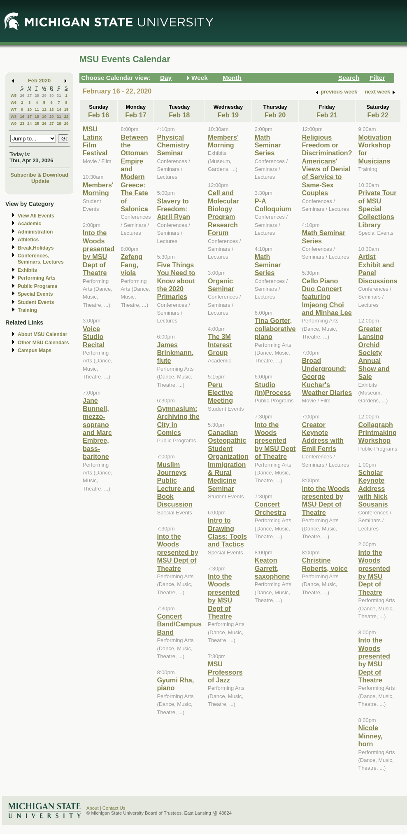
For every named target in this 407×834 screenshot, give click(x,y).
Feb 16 (98, 115)
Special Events (35, 294)
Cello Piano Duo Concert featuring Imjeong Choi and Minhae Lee (326, 297)
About (92, 808)
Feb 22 (377, 115)
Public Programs (37, 286)
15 (66, 109)
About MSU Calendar (42, 334)
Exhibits (27, 270)
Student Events (36, 302)
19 (44, 116)
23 (22, 123)
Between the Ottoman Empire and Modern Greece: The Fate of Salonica (134, 173)
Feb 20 (275, 115)
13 (51, 109)
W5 (14, 95)
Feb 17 (135, 115)
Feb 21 (326, 115)
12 (44, 109)
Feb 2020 (39, 80)
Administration (35, 232)
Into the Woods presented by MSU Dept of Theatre (98, 252)
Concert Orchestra (270, 508)
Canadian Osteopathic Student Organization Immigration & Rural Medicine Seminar (228, 460)
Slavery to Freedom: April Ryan (173, 209)
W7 (14, 109)
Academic (29, 224)
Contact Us (114, 808)
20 (51, 116)
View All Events (36, 216)
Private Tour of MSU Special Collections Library (377, 209)
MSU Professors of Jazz (225, 672)
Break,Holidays (36, 248)
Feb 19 (228, 115)
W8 (14, 116)
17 (29, 116)
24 (29, 123)
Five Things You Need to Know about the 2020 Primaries (176, 281)
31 (59, 95)
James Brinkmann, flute (175, 352)
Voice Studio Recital (94, 336)
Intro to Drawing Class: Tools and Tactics (227, 532)
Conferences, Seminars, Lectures (41, 259)
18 (37, 116)
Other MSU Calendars (43, 343)
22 (66, 116)
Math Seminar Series (268, 145)
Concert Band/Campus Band (179, 624)
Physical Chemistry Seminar (173, 145)
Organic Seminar (221, 284)
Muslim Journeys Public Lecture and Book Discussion (176, 484)
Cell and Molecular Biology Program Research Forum (223, 212)
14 (59, 109)
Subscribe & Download (39, 175)
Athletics (28, 240)
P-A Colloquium (273, 205)
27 (29, 95)
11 (37, 109)
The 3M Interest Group (220, 344)
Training (27, 310)
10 (29, 109)
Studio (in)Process (273, 388)
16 (22, 116)
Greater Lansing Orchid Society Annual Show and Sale (374, 352)
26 (22, 95)
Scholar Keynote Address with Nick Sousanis (373, 488)
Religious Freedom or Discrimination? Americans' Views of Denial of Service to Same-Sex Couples (327, 165)
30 (51, 95)
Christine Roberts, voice (324, 564)
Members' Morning (98, 188)
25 (37, 123)
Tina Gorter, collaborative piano (275, 328)
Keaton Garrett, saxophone (272, 568)
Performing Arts (37, 278)
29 (44, 95)
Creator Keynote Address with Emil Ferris (322, 436)
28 (37, 95)
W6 (14, 102)
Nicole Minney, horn (370, 736)
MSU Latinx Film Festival (95, 141)
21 (59, 116)
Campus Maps (34, 350)
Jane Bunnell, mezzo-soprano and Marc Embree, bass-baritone (97, 428)
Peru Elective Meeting (220, 392)
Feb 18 (179, 115)
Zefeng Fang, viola (131, 264)
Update (40, 181)
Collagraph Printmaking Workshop (377, 432)
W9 (14, 123)
